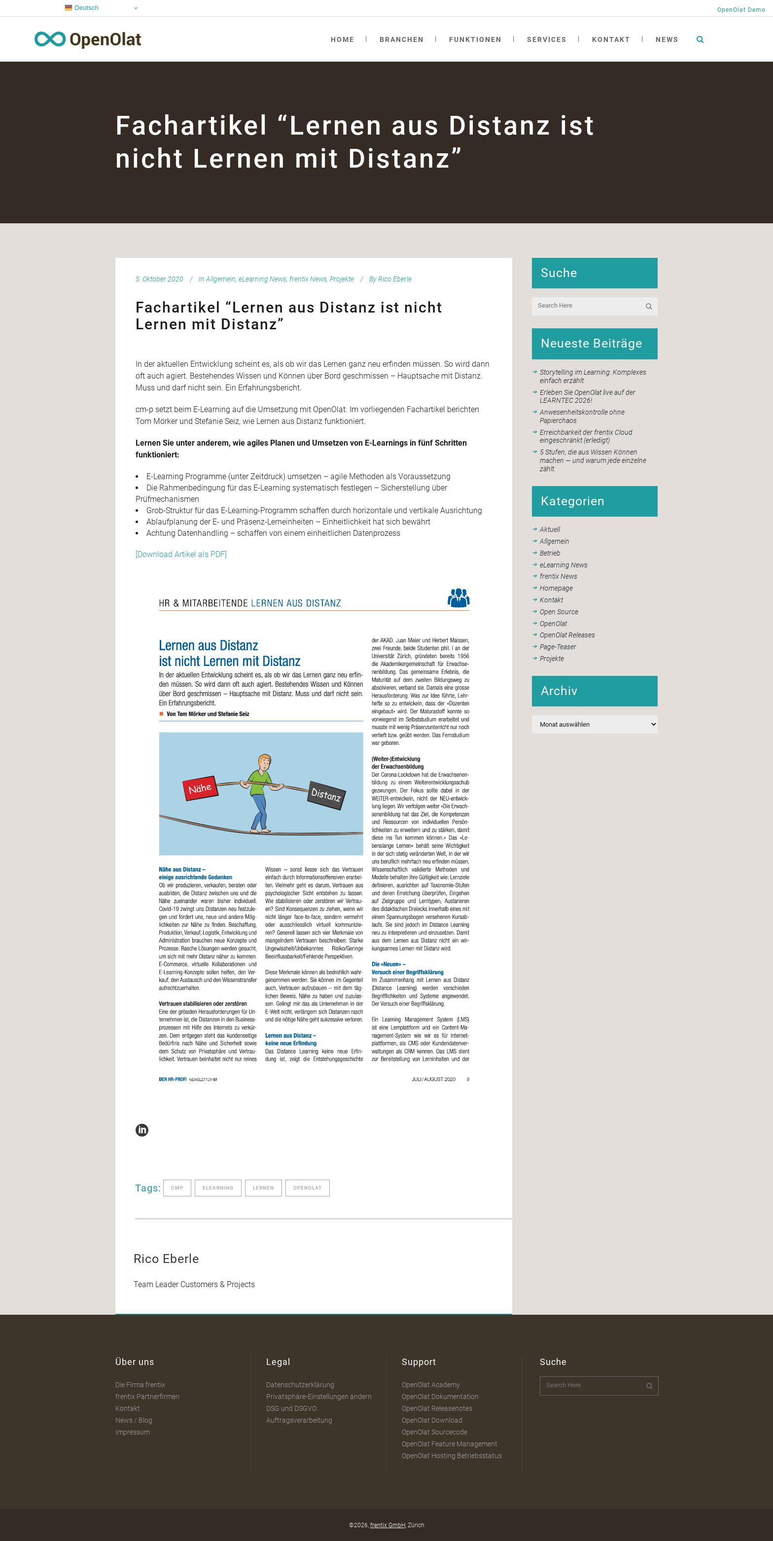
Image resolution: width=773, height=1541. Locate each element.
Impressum (132, 1432)
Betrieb (550, 553)
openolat (307, 1188)
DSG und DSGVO (291, 1408)
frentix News (308, 279)
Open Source (559, 612)
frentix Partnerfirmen (147, 1397)
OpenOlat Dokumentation (440, 1397)
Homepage (556, 588)
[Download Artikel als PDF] (181, 554)
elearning (218, 1188)
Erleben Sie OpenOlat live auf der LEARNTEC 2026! (587, 396)
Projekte (342, 279)
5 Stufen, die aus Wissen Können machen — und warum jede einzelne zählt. (593, 460)
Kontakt (551, 600)
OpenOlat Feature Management (449, 1444)
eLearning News (262, 279)
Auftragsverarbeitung (299, 1420)
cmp (177, 1188)
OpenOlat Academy (431, 1385)
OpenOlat (553, 624)
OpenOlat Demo (741, 9)
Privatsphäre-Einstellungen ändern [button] (319, 1397)
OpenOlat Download (432, 1420)
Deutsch (82, 8)
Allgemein (221, 279)
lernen (263, 1188)
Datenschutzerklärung (300, 1385)
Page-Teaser (558, 647)
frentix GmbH (387, 1525)
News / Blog (133, 1420)
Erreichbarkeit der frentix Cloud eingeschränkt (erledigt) (586, 436)
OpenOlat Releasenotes (437, 1408)
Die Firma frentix (140, 1385)
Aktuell (550, 529)
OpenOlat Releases (567, 635)
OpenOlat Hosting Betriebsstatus (452, 1456)
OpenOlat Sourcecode (434, 1432)
